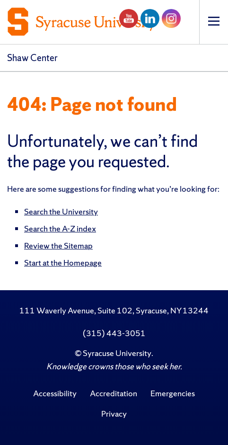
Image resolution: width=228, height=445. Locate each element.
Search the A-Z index (60, 228)
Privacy (114, 413)
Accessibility (55, 393)
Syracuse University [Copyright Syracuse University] (117, 352)
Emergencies (172, 393)
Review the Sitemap (58, 245)
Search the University (61, 211)
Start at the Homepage (63, 262)
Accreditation (113, 393)
